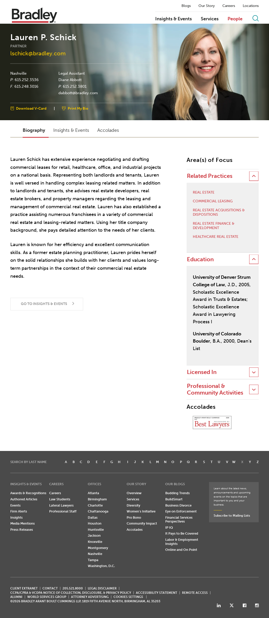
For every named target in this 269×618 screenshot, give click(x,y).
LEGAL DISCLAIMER (102, 588)
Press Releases (21, 530)
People (235, 19)
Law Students (59, 499)
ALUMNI (16, 597)
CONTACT (50, 588)
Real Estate (203, 192)
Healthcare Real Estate (215, 237)
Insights (16, 517)
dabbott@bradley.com (78, 93)
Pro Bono (134, 517)
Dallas (93, 517)
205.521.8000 (73, 588)
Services (210, 19)
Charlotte (95, 505)
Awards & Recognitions (28, 493)
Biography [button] (34, 130)
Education (200, 259)
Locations (251, 6)
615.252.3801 (74, 86)
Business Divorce (178, 505)
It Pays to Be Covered (181, 533)
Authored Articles (23, 499)
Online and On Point (181, 550)
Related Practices (209, 175)
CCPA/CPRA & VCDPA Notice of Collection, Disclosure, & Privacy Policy (70, 593)
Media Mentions (22, 523)
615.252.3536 (27, 79)
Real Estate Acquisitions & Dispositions (219, 212)
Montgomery (98, 548)
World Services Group (46, 597)
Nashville (18, 73)
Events (15, 505)
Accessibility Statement (156, 593)
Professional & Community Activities (215, 389)
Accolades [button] (108, 130)
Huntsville (96, 530)
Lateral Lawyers (61, 505)
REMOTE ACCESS (195, 593)
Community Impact (142, 523)
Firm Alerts (18, 511)
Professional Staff (62, 511)
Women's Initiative (141, 511)
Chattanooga (98, 511)
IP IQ (169, 527)
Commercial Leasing (213, 201)
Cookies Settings (128, 597)
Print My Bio (78, 108)
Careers (228, 6)
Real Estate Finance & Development (214, 226)
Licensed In (201, 372)
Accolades (135, 530)
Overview (134, 493)
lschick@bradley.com (38, 53)
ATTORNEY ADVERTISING (90, 597)
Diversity (133, 505)
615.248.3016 (26, 86)
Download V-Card (31, 108)
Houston (94, 523)
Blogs (186, 6)
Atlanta (93, 493)
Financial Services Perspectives (179, 520)
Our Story (206, 6)
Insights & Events (173, 19)
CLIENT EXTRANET (24, 588)
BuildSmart (174, 499)
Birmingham (97, 499)
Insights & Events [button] (71, 130)
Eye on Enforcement (181, 511)
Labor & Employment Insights (181, 542)
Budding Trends (177, 493)
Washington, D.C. (101, 566)
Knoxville (95, 542)
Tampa (93, 560)
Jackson (94, 535)
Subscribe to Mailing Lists (232, 515)
